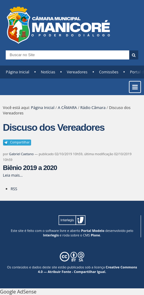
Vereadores (77, 72)
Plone (95, 235)
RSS (14, 188)
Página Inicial (17, 72)
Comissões (108, 72)
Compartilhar (20, 142)
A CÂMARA (67, 107)
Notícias (48, 72)
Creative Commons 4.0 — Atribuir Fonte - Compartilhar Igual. (87, 269)
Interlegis (51, 235)
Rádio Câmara (93, 107)
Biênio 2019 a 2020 (30, 168)
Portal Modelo (92, 230)
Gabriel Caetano (21, 154)
